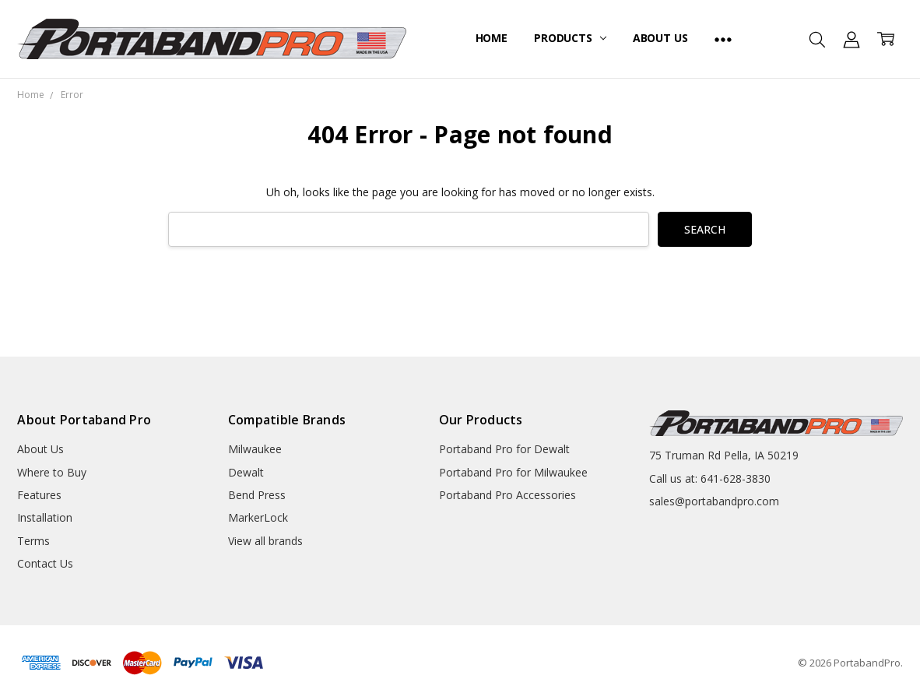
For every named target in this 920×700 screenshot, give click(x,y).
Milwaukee (255, 448)
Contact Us (45, 563)
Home (491, 37)
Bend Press (257, 494)
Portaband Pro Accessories (507, 494)
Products (570, 37)
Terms (33, 540)
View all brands (265, 540)
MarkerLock (258, 517)
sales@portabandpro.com (714, 501)
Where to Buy (51, 472)
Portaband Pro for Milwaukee (513, 472)
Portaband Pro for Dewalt (504, 448)
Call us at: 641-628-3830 (710, 478)
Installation (44, 517)
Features (39, 494)
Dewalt (246, 472)
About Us (660, 37)
